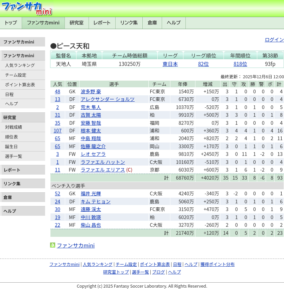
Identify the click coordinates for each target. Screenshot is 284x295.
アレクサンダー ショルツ (108, 98)
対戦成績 (13, 127)
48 (57, 91)
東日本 (170, 63)
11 (57, 169)
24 (57, 201)
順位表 (11, 136)
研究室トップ (116, 272)
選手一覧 (13, 156)
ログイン (274, 39)
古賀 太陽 (91, 114)
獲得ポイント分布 (217, 264)
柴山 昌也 (91, 224)
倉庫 (152, 22)
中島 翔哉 (91, 137)
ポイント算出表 (20, 84)
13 (57, 98)
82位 (203, 63)
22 (57, 224)
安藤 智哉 (91, 122)
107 (57, 130)
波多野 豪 (91, 91)
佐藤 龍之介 (93, 146)
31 (57, 114)
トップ (11, 22)
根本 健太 (91, 130)
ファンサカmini (43, 22)
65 (57, 137)
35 (57, 122)
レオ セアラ (93, 153)
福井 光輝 (91, 193)
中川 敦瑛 (91, 216)
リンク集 (129, 22)
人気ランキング (20, 65)
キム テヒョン (96, 201)
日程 (9, 94)
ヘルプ (174, 22)
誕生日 (11, 146)
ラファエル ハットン (103, 161)
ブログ (158, 272)
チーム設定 (15, 75)
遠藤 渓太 (91, 208)
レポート (102, 22)
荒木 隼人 (91, 106)
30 (57, 208)
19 (57, 216)
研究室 (76, 22)
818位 (240, 63)
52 (57, 193)
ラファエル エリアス (103, 169)
